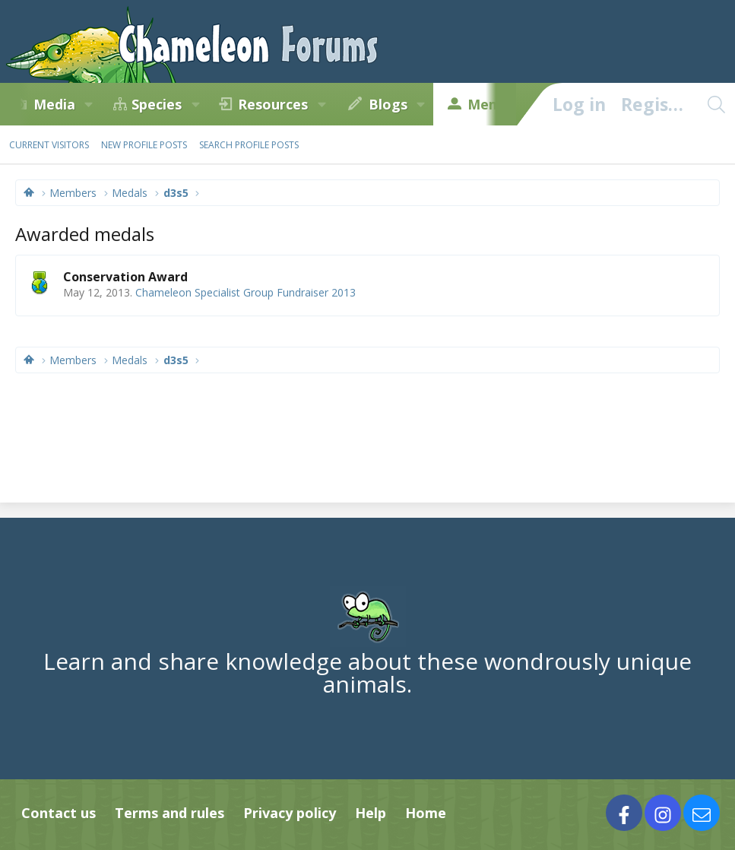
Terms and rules (169, 813)
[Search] (716, 104)
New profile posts (144, 144)
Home (425, 813)
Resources (273, 104)
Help (370, 813)
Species (156, 104)
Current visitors (49, 144)
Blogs (388, 104)
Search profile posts (249, 144)
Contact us (58, 813)
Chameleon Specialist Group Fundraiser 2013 (245, 292)
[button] (89, 104)
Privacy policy (289, 813)
